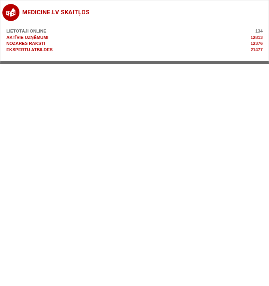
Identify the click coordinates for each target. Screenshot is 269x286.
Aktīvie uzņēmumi (27, 37)
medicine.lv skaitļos (56, 12)
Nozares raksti (25, 43)
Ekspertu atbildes (29, 49)
